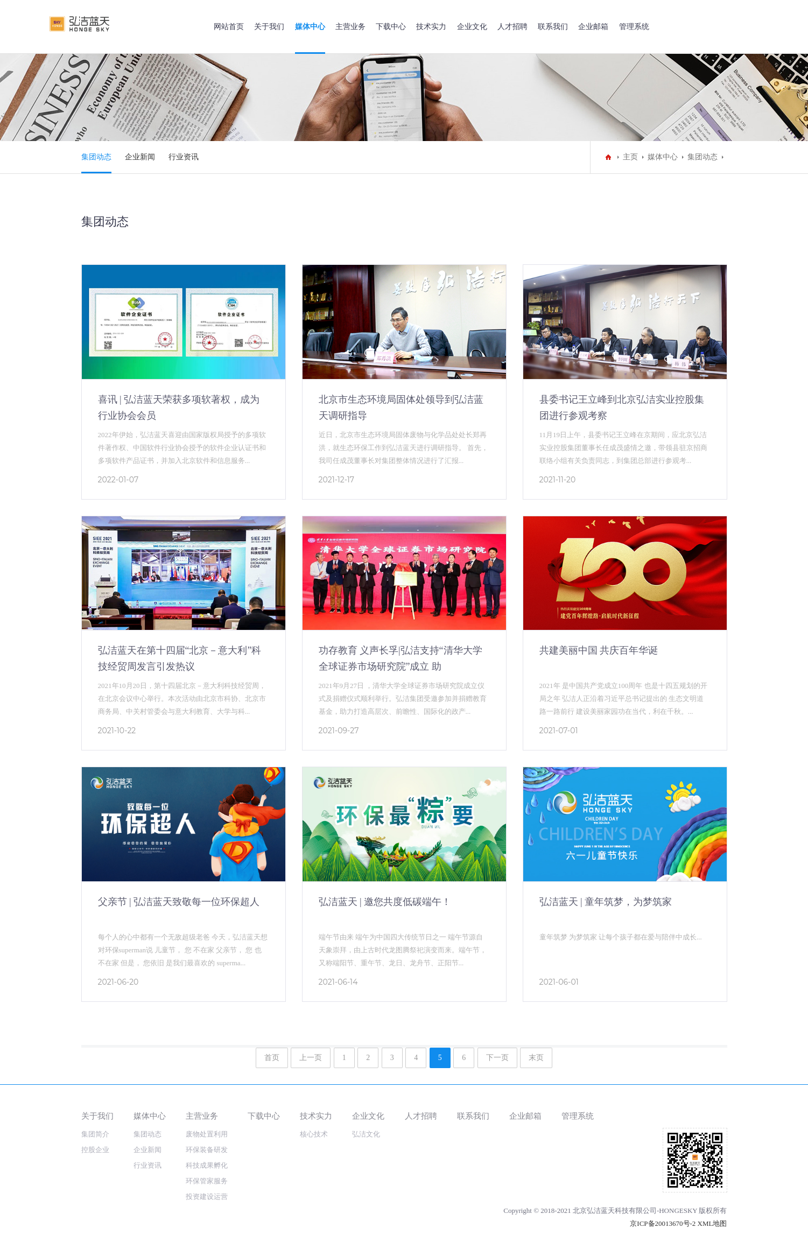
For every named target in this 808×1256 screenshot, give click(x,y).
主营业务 (350, 27)
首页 (271, 1058)
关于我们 (269, 27)
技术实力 (431, 27)
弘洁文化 (366, 1134)
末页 (536, 1058)
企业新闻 (140, 157)
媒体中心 (310, 27)
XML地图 (712, 1223)
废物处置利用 (207, 1134)
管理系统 (634, 27)
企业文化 (472, 27)
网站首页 (229, 27)
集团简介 (95, 1134)
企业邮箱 (593, 27)
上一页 (310, 1058)
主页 (630, 157)
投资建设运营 (207, 1196)
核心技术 (314, 1134)
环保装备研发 (207, 1150)
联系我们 (553, 27)
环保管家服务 (207, 1181)
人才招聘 (512, 27)
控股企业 (95, 1150)
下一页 (497, 1058)
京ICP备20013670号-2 (662, 1223)
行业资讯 (183, 157)
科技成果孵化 (207, 1165)
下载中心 (391, 27)
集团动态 (96, 157)
